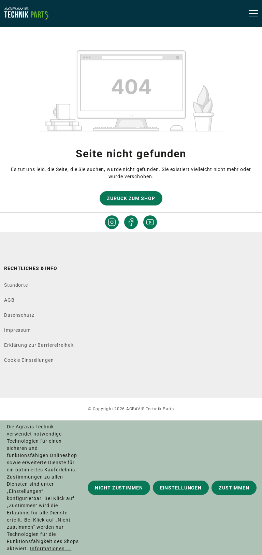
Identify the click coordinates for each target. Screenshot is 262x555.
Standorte (16, 285)
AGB (9, 300)
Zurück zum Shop (131, 198)
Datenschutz (19, 315)
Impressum (17, 330)
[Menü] (251, 14)
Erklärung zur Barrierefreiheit (39, 345)
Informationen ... (50, 548)
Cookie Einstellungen (29, 360)
